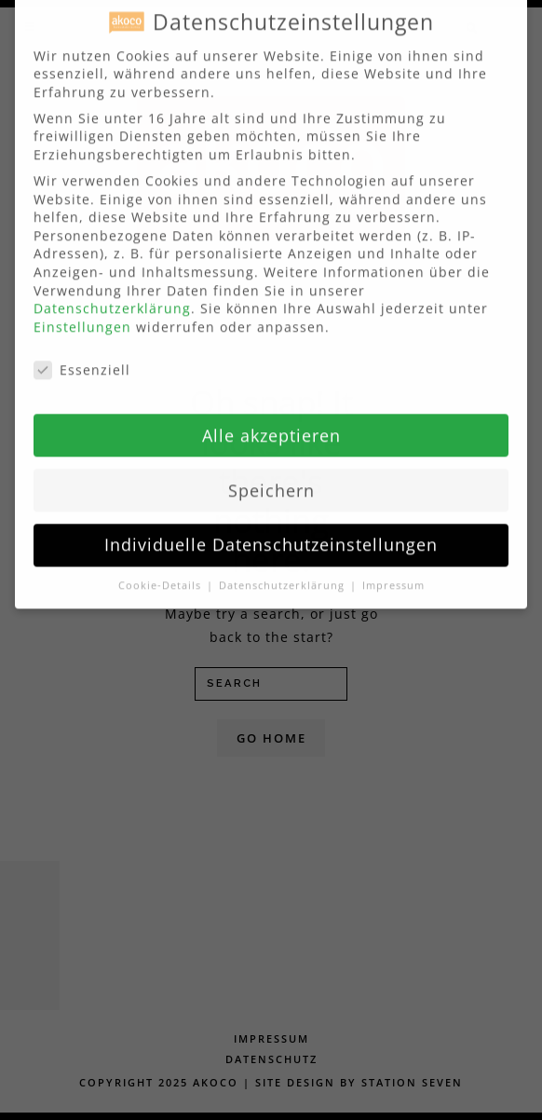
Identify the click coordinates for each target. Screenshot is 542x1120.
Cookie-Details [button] (161, 573)
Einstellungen (82, 315)
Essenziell (82, 358)
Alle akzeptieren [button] (271, 424)
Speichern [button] (271, 478)
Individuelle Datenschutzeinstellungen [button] (271, 533)
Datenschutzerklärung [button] (283, 573)
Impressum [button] (393, 573)
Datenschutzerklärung (112, 297)
